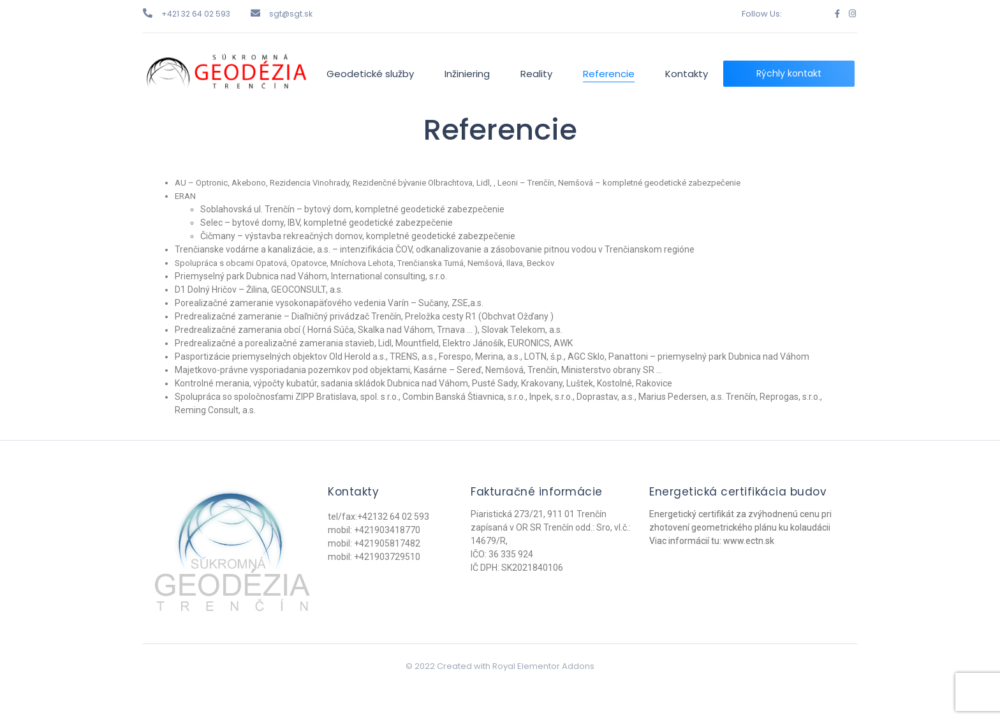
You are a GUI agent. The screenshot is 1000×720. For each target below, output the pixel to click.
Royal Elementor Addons (543, 666)
